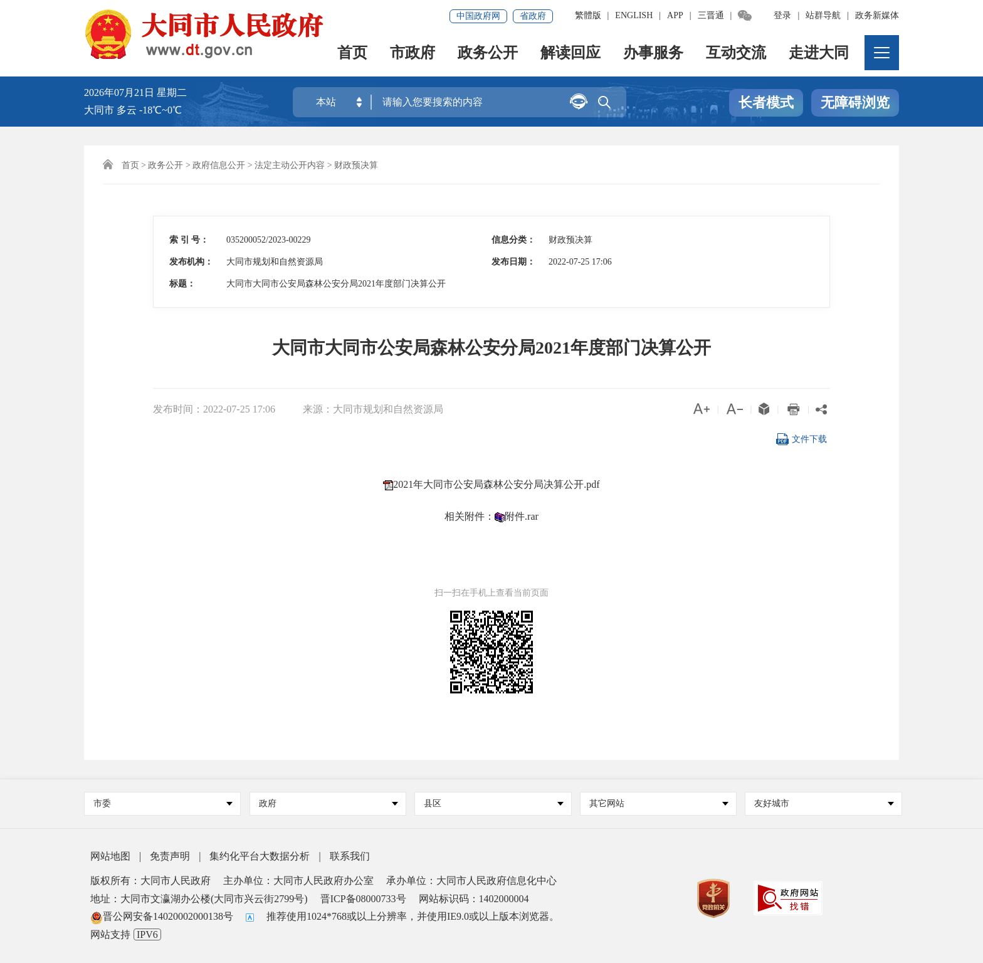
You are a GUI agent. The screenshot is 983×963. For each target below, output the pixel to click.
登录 (782, 15)
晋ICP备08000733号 (363, 898)
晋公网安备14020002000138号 (161, 916)
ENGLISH (634, 15)
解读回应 (570, 53)
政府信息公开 (218, 165)
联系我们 (350, 856)
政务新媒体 (877, 15)
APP (675, 15)
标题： (182, 283)
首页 (352, 53)
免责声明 (170, 856)
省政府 (533, 16)
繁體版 (588, 15)
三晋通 (711, 15)
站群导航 (823, 15)
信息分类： (513, 240)
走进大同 (819, 53)
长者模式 (766, 102)
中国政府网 (478, 16)
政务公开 (488, 53)
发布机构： (191, 261)
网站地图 (110, 856)
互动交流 (736, 53)
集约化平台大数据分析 (259, 856)
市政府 (412, 53)
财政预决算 (356, 165)
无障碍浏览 (855, 102)
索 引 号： (189, 240)
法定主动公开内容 (290, 165)
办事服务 (653, 53)
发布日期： (513, 261)
